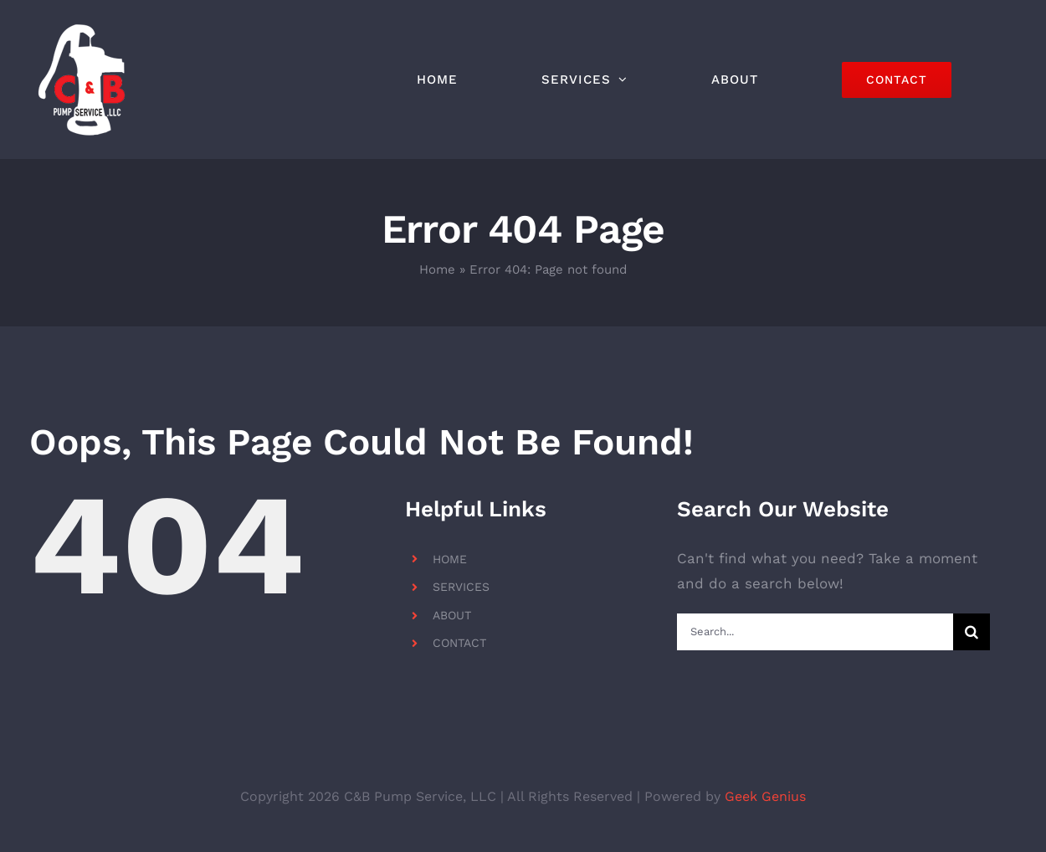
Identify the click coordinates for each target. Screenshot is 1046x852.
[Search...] (814, 631)
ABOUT (452, 615)
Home (437, 269)
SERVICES (461, 586)
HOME (450, 559)
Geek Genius (765, 796)
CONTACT (459, 642)
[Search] (971, 631)
